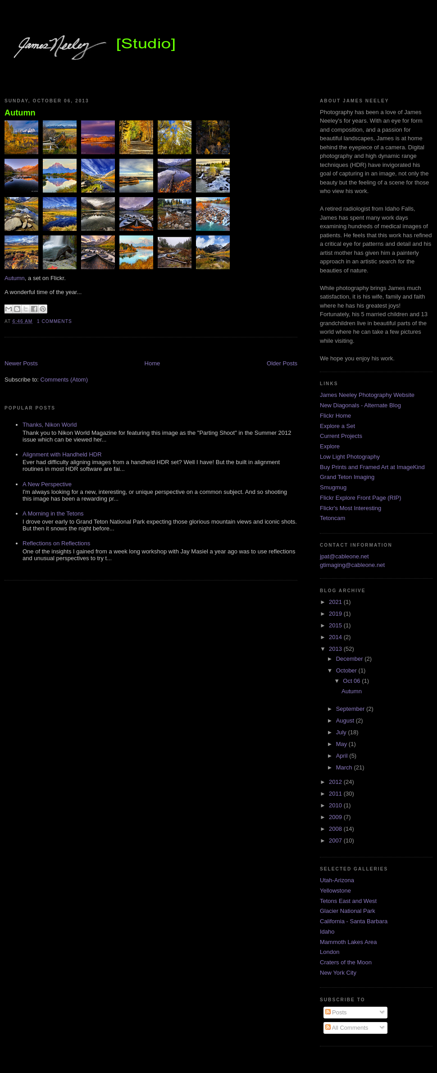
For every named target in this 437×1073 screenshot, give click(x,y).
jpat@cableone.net (344, 556)
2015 (336, 625)
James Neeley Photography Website (367, 394)
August (346, 720)
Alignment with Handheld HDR (62, 454)
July (342, 732)
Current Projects (341, 436)
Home (152, 363)
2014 (336, 637)
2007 (336, 840)
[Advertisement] (110, 349)
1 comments (54, 321)
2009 (336, 817)
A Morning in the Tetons (53, 513)
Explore (330, 446)
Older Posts (282, 363)
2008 (336, 828)
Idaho (327, 931)
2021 (336, 602)
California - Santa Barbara (353, 921)
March (345, 767)
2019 (336, 613)
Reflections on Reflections (56, 543)
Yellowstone (335, 890)
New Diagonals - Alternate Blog (360, 405)
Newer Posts (21, 363)
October (347, 670)
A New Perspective (47, 484)
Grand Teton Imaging (347, 477)
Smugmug (333, 487)
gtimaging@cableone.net (352, 565)
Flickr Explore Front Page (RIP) (360, 497)
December (350, 658)
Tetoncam (332, 518)
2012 (336, 781)
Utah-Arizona (337, 880)
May (342, 744)
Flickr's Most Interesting (350, 508)
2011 (336, 793)
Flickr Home (335, 415)
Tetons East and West (348, 901)
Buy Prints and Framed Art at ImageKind (372, 467)
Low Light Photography (350, 456)
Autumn (20, 112)
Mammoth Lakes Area (348, 942)
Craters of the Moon (346, 962)
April (343, 755)
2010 (336, 805)
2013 (336, 648)
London (329, 952)
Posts (336, 1012)
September (351, 708)
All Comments (347, 1027)
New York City (338, 972)
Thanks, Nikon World (50, 424)
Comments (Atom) (64, 379)
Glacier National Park (347, 910)
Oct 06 (352, 680)
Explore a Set (337, 426)
